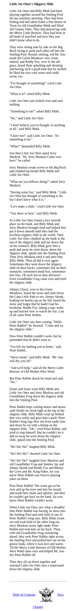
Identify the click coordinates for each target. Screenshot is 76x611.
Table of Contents (23, 594)
